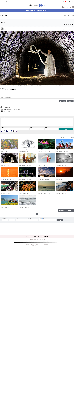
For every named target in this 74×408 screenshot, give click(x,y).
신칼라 (5, 28)
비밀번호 (46, 129)
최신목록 (70, 101)
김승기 (20, 180)
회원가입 (68, 1)
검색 (71, 7)
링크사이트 (65, 7)
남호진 (5, 109)
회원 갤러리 (72, 15)
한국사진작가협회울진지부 (4, 1)
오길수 (2, 208)
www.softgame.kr (39, 247)
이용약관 (39, 237)
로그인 (64, 1)
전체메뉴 (73, 7)
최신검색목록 (62, 101)
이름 (31, 129)
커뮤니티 (43, 10)
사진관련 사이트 (46, 11)
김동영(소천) (21, 194)
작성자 (17, 219)
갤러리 (35, 10)
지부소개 (31, 10)
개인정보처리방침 (45, 237)
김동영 (39, 194)
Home (27, 10)
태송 (57, 180)
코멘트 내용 (3, 117)
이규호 (3, 180)
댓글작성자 (29, 219)
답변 (19, 109)
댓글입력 (66, 130)
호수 (38, 180)
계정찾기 (72, 1)
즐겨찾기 (11, 1)
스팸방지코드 (3, 129)
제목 (40, 219)
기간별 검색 (4, 219)
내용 (43, 219)
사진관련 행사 (39, 11)
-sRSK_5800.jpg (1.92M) (6, 97)
